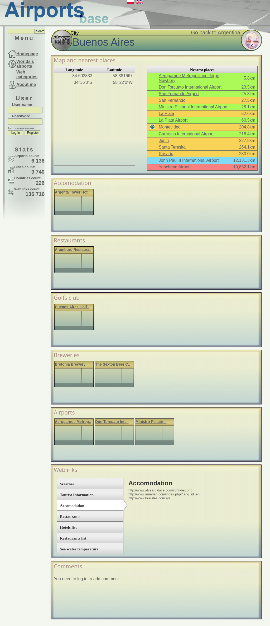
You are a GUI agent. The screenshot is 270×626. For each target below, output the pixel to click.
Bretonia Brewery (70, 364)
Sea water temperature (79, 549)
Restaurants (70, 516)
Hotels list (68, 527)
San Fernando (172, 100)
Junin (164, 140)
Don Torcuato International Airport (190, 87)
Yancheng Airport (175, 167)
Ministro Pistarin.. (151, 422)
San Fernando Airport (179, 93)
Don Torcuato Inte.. (112, 422)
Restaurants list (73, 538)
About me (26, 84)
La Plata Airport (173, 120)
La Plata (166, 113)
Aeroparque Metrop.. (73, 422)
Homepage (27, 54)
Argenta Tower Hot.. (72, 192)
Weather (67, 484)
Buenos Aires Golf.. (72, 307)
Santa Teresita (172, 147)
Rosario (166, 153)
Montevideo (170, 127)
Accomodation (72, 506)
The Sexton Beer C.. (112, 364)
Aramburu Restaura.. (73, 249)
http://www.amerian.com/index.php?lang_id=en (164, 494)
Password (21, 116)
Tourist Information (77, 495)
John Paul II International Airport (189, 160)
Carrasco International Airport (186, 134)
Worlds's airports (25, 63)
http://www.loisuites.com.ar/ (149, 498)
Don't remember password (21, 128)
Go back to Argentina (215, 32)
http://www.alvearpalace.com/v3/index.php (160, 490)
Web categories (26, 74)
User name (22, 104)
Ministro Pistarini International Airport (193, 107)
